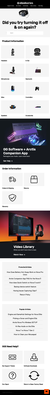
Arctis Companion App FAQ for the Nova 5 (25, 279)
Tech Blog (40, 5)
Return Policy (25, 295)
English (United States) (7, 392)
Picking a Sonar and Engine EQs (25, 318)
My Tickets (18, 5)
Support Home (10, 5)
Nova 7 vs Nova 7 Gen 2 (25, 330)
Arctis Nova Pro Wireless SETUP (25, 322)
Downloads (25, 5)
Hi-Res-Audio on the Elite (25, 326)
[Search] (25, 33)
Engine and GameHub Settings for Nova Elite (25, 314)
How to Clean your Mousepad (25, 334)
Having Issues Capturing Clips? (25, 291)
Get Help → (8, 161)
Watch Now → (19, 255)
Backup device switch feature (25, 287)
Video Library (33, 5)
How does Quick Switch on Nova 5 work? (25, 283)
